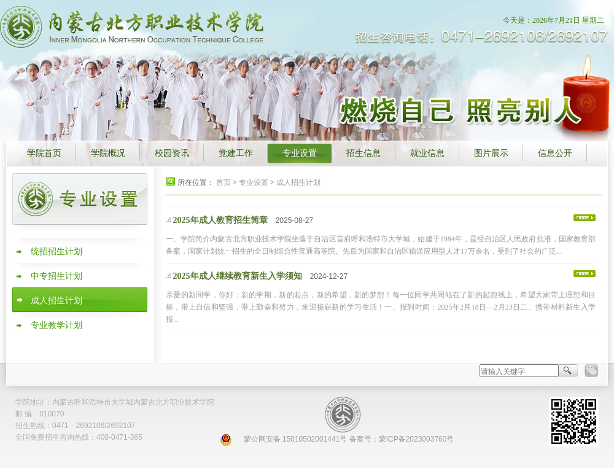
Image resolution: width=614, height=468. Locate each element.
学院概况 (108, 153)
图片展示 (491, 153)
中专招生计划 (56, 276)
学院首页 (44, 153)
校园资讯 (172, 153)
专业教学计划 (56, 325)
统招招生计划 (56, 251)
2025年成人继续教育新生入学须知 (237, 276)
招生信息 (363, 153)
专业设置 (299, 153)
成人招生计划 (56, 300)
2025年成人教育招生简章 (220, 220)
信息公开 (555, 153)
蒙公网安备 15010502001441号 (296, 439)
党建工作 (236, 153)
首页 (223, 182)
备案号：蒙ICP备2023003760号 (401, 439)
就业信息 (427, 153)
